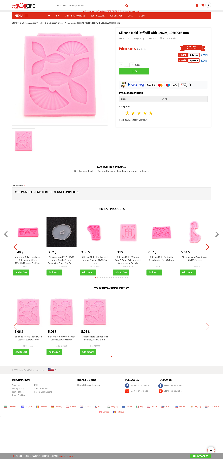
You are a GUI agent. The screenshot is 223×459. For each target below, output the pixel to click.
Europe (127, 407)
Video (142, 15)
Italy (139, 407)
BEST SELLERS (98, 15)
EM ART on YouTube (136, 391)
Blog (130, 15)
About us (16, 385)
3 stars (139, 113)
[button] (95, 277)
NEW (57, 15)
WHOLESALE (116, 15)
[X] (13, 456)
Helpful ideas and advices (88, 385)
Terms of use (18, 392)
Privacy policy (18, 389)
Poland (152, 407)
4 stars (145, 113)
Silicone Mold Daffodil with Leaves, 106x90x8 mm (28, 339)
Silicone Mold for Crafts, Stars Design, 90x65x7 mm (161, 259)
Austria (71, 407)
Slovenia (180, 407)
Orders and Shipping (43, 392)
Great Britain (212, 407)
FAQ (36, 385)
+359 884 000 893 (131, 11)
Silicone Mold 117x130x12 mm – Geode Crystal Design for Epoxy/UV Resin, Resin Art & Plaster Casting (61, 260)
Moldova (118, 412)
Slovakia (166, 407)
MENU (21, 16)
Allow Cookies (200, 456)
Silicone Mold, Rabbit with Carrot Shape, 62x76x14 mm (94, 260)
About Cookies (18, 395)
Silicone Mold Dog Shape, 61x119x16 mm (195, 259)
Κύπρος (195, 407)
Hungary (113, 407)
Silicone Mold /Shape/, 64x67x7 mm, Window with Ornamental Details (128, 260)
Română (41, 407)
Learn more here (66, 456)
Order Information (42, 389)
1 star (128, 113)
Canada (104, 412)
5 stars (151, 113)
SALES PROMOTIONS (75, 15)
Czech (99, 407)
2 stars (133, 113)
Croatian (85, 407)
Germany (56, 407)
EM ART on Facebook (137, 386)
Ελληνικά (26, 407)
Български (10, 407)
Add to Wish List (168, 38)
